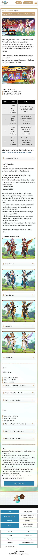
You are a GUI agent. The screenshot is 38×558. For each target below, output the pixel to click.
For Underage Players (28, 542)
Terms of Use (28, 535)
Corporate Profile (9, 546)
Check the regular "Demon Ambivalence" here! (17, 152)
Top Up (19, 2)
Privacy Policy (28, 539)
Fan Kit (10, 535)
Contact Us (10, 542)
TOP (28, 531)
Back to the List (19, 483)
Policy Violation (10, 539)
